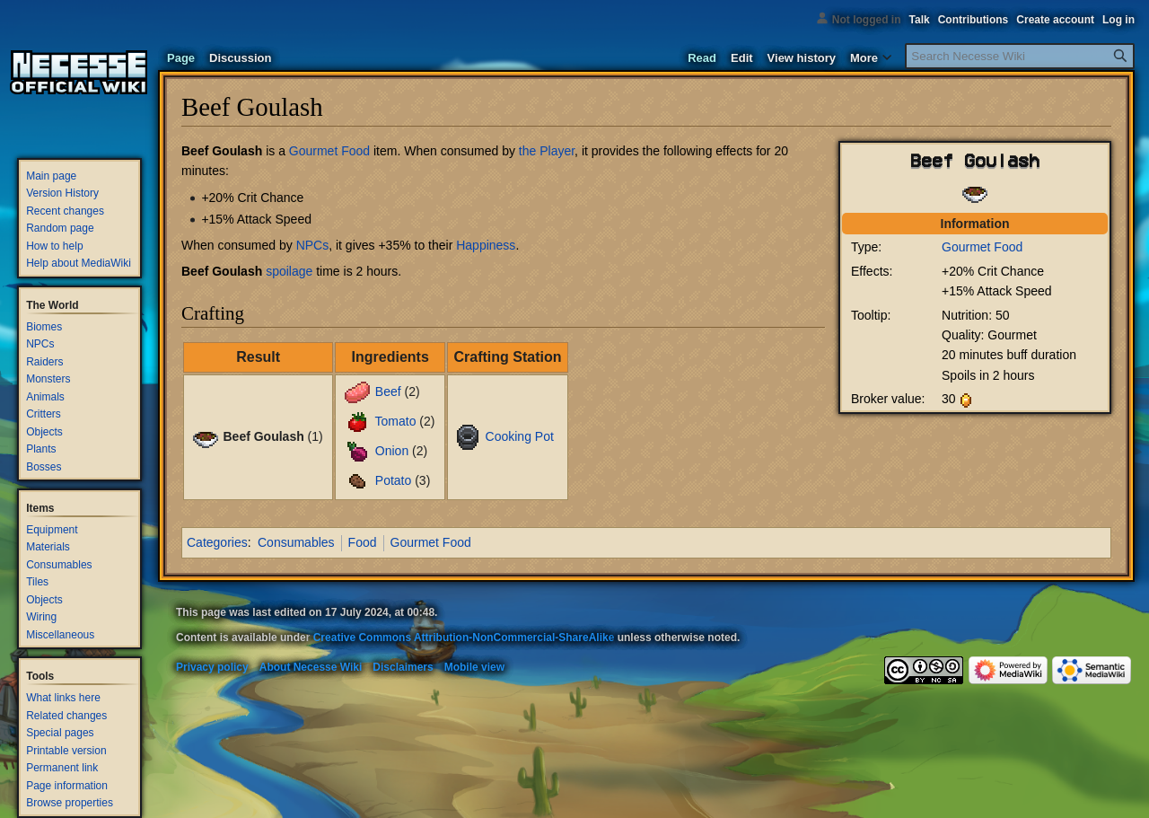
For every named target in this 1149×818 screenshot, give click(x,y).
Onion (391, 451)
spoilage (289, 271)
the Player (546, 151)
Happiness (485, 245)
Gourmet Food (982, 247)
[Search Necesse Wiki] (1020, 56)
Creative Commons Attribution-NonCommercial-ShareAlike (464, 637)
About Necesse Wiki (311, 667)
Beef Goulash (221, 151)
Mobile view (474, 667)
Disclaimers (403, 667)
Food (362, 542)
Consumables (296, 542)
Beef (388, 391)
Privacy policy (212, 667)
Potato (393, 480)
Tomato (396, 421)
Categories (217, 542)
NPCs (312, 245)
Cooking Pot (520, 436)
